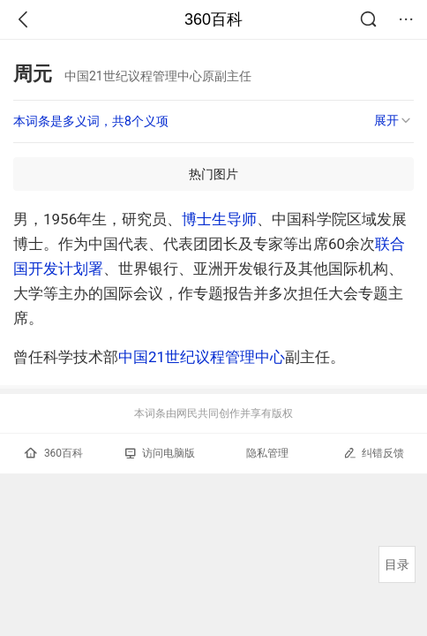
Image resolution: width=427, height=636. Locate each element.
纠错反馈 (373, 452)
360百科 (213, 19)
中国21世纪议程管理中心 (201, 357)
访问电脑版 (160, 453)
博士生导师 (219, 219)
